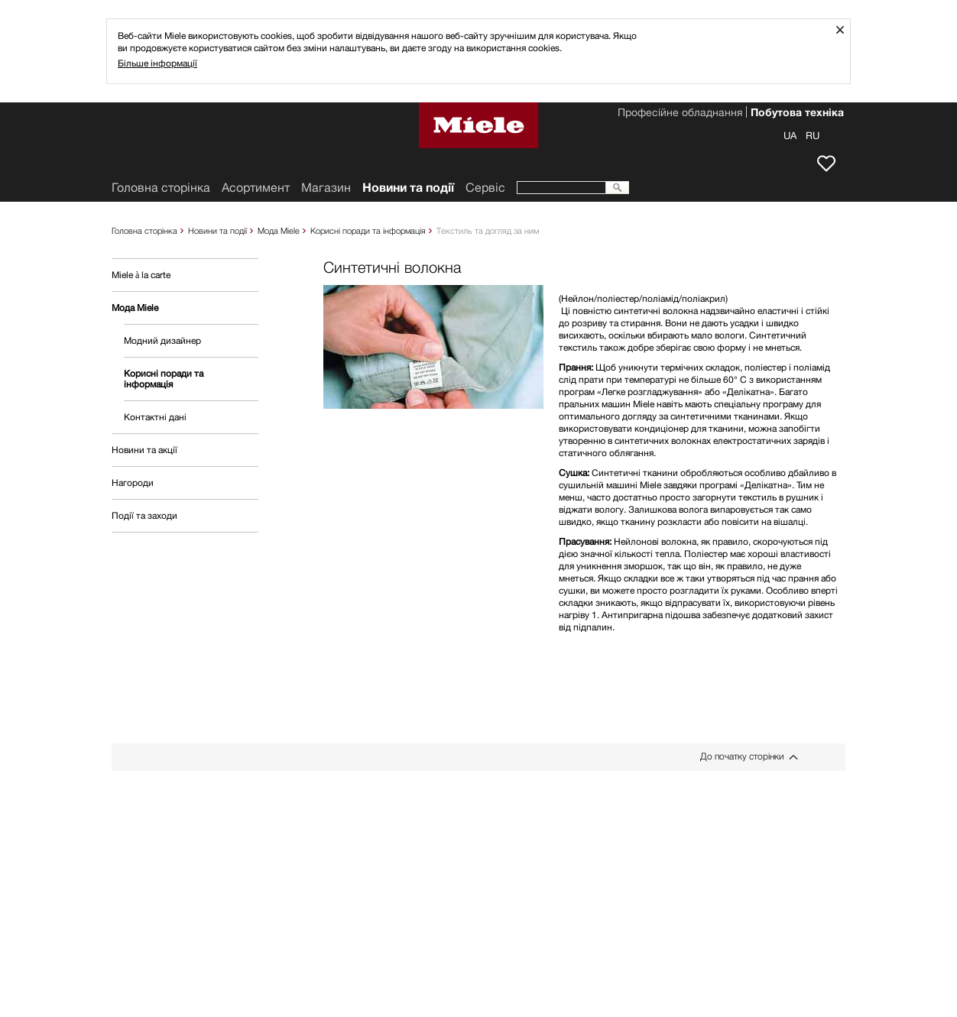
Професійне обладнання (680, 114)
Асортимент (256, 188)
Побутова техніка (797, 114)
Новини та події (217, 230)
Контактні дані (155, 417)
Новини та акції (144, 449)
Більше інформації (157, 63)
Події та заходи (144, 515)
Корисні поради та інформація (368, 230)
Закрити (846, 29)
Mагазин (326, 188)
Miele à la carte (141, 274)
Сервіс (485, 188)
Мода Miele (279, 230)
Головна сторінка (144, 230)
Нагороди (133, 482)
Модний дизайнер (162, 340)
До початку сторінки (741, 756)
